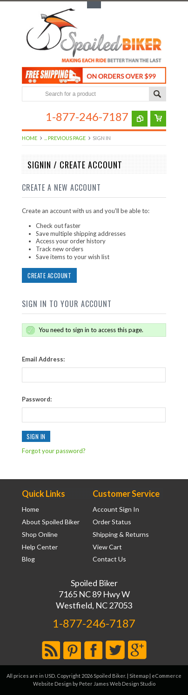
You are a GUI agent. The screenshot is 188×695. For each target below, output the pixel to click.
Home (29, 138)
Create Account (49, 275)
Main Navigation (30, 116)
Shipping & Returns (121, 534)
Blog (28, 559)
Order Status (112, 522)
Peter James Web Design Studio (117, 684)
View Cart (107, 547)
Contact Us (109, 559)
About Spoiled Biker (51, 522)
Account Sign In (116, 509)
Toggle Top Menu (94, 4)
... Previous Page (65, 138)
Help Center (40, 547)
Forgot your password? (54, 450)
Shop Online (40, 534)
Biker (94, 36)
